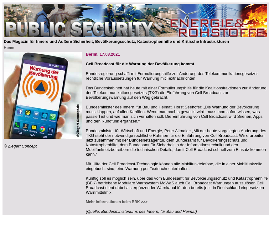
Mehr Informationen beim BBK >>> (116, 202)
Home (9, 48)
